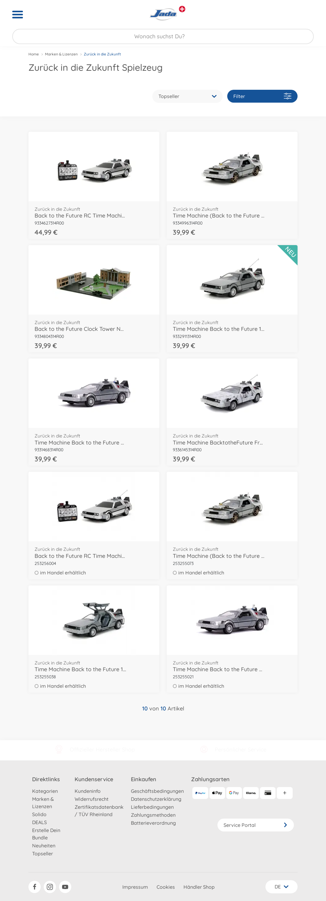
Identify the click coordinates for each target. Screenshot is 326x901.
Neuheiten (43, 845)
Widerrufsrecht (92, 799)
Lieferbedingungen (152, 807)
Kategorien (45, 791)
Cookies (166, 887)
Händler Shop (199, 887)
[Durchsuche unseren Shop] (163, 36)
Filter (262, 96)
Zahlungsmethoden (153, 815)
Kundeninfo (88, 791)
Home (33, 54)
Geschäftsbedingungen (157, 791)
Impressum (135, 887)
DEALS (39, 822)
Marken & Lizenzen (61, 54)
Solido (39, 814)
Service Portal (256, 825)
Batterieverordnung (153, 823)
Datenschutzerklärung (156, 799)
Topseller (42, 853)
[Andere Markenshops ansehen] (182, 9)
